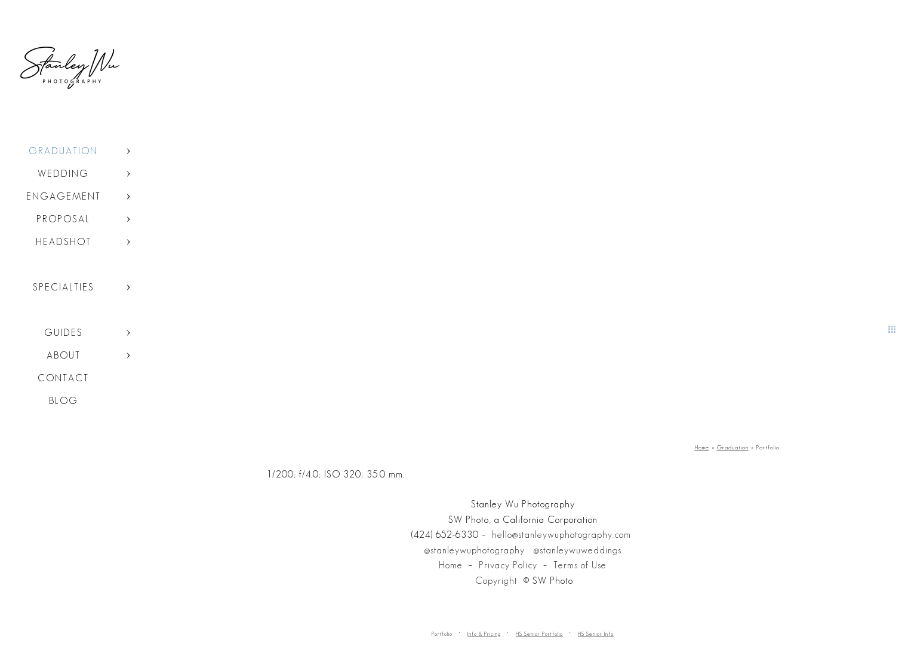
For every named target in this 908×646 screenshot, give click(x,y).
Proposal (63, 219)
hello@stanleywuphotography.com (561, 534)
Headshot (63, 242)
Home (451, 565)
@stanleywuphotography (474, 550)
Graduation (63, 151)
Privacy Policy (508, 565)
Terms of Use (580, 565)
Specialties (63, 287)
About (64, 355)
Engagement (63, 196)
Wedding (63, 174)
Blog (63, 401)
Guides (63, 332)
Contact (63, 378)
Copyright (496, 580)
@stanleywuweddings (577, 550)
